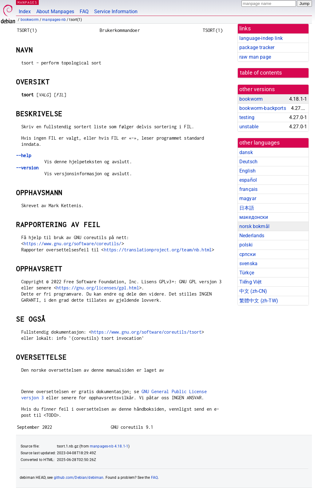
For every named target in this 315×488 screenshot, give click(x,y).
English (247, 171)
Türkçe (246, 273)
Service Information (116, 11)
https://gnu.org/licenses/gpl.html (97, 287)
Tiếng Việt (250, 282)
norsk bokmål (254, 226)
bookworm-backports (262, 108)
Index (25, 11)
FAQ (84, 11)
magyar (247, 198)
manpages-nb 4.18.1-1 (109, 446)
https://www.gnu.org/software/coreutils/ (73, 243)
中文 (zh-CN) (253, 291)
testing (246, 117)
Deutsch (248, 162)
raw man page (255, 57)
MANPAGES (27, 2)
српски (247, 254)
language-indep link (261, 38)
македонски (253, 217)
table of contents (261, 73)
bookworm (30, 19)
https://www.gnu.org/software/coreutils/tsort (146, 332)
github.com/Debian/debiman (79, 477)
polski (246, 245)
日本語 (246, 208)
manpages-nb (54, 19)
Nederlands (252, 235)
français (248, 189)
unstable (248, 127)
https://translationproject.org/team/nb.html (158, 249)
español (248, 180)
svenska (248, 263)
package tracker (256, 47)
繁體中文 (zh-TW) (258, 301)
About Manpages (55, 11)
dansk (246, 152)
